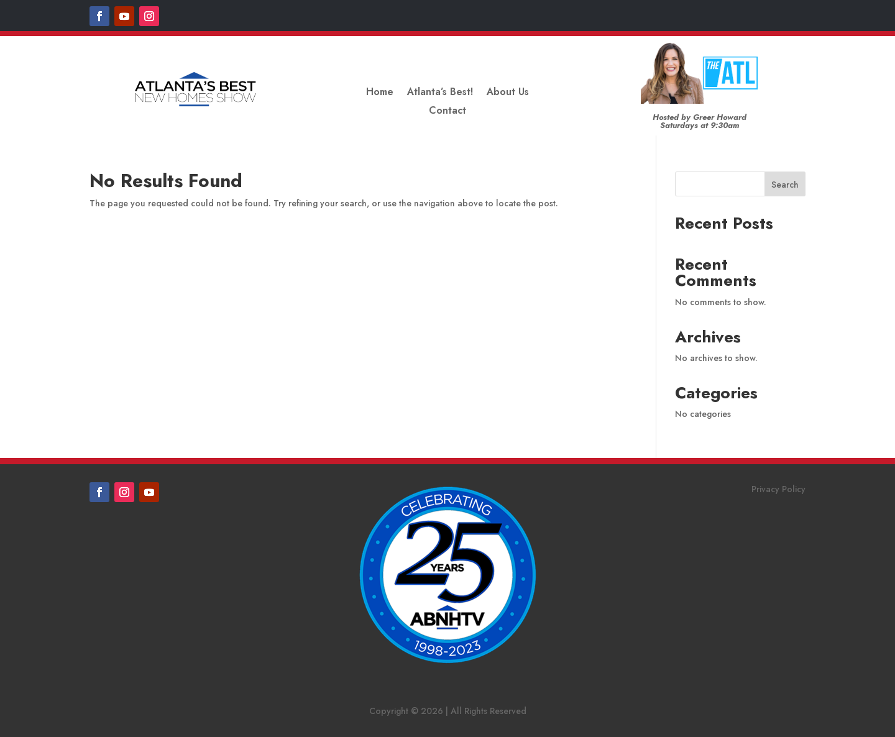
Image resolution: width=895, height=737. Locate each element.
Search (785, 184)
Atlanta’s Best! (440, 93)
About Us (508, 93)
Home (379, 93)
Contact (447, 111)
